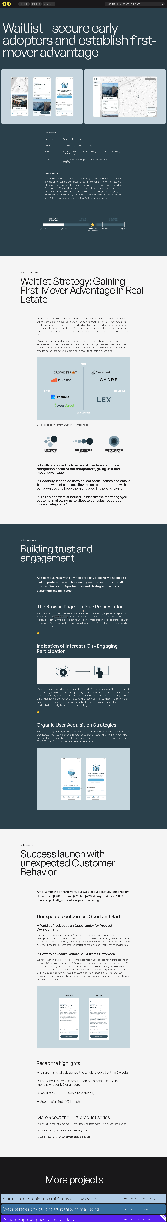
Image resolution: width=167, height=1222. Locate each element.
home (24, 4)
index (36, 4)
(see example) (60, 616)
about (49, 4)
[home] (6, 4)
